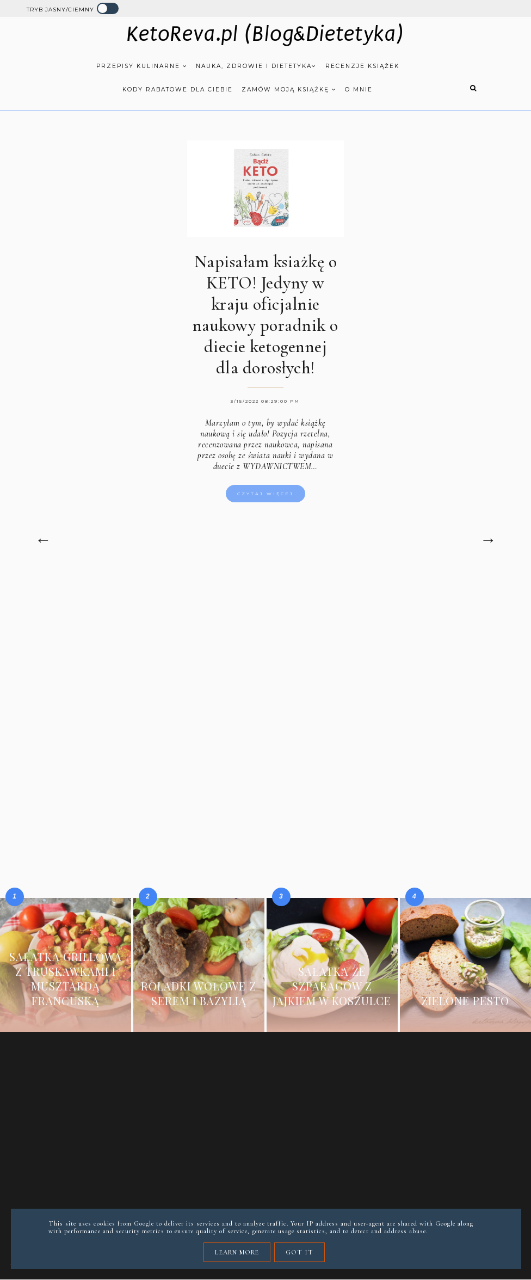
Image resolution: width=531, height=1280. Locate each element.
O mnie (359, 89)
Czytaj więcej (265, 493)
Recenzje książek (362, 66)
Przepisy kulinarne (142, 66)
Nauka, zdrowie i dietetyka (256, 66)
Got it (299, 1252)
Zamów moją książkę (289, 89)
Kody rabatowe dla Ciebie (177, 89)
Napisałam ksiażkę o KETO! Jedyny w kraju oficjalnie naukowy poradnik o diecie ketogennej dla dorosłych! (265, 314)
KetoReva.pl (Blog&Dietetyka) (265, 34)
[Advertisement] (265, 666)
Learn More (237, 1252)
